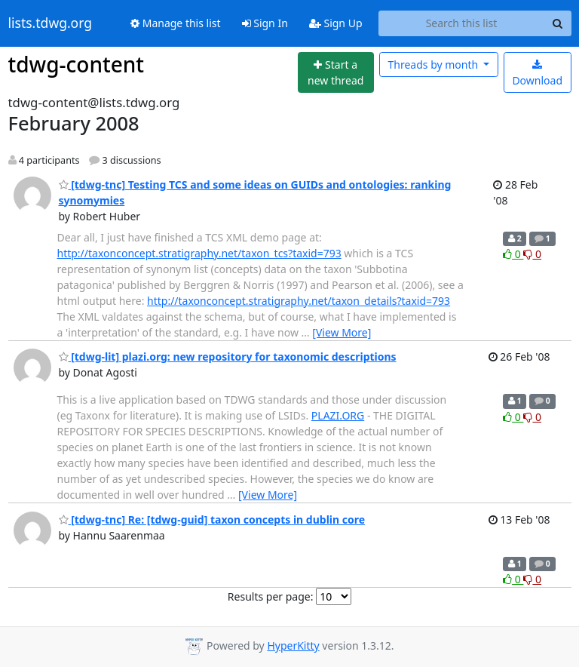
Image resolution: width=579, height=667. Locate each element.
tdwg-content (76, 64)
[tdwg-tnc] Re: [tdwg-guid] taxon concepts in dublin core (212, 519)
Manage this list (175, 23)
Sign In (265, 23)
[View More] (341, 332)
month (434, 64)
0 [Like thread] (513, 254)
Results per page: (271, 596)
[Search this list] (461, 23)
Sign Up (336, 23)
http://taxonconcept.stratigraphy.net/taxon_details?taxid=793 (298, 301)
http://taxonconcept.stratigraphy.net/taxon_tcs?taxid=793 (199, 253)
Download (537, 74)
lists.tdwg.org (50, 23)
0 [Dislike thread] (532, 254)
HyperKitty (293, 645)
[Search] (557, 23)
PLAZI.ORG (337, 415)
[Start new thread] (336, 73)
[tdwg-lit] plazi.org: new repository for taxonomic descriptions (228, 356)
